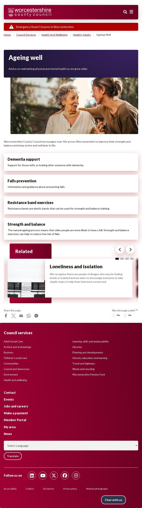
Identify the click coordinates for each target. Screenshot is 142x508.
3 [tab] (127, 259)
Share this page (12, 310)
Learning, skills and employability (90, 341)
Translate (13, 456)
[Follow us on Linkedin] (32, 475)
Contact (10, 392)
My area (10, 427)
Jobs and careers (16, 406)
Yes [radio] (118, 315)
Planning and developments (87, 352)
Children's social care (15, 358)
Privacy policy (70, 488)
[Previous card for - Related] (120, 249)
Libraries (77, 346)
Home (7, 34)
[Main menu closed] (131, 12)
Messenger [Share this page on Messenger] (36, 316)
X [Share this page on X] (13, 316)
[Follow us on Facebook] (65, 475)
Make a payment (16, 413)
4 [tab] (132, 259)
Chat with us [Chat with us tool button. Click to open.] (113, 500)
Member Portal (15, 420)
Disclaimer (48, 488)
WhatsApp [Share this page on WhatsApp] (29, 316)
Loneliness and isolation (76, 266)
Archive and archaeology (17, 346)
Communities (11, 363)
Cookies (30, 488)
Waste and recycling (83, 369)
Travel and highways (83, 363)
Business (8, 352)
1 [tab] (117, 259)
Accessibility (10, 488)
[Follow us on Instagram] (76, 475)
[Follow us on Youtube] (43, 475)
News (8, 434)
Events (9, 399)
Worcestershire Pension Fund (88, 374)
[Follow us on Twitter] (54, 475)
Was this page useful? (124, 310)
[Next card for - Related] (130, 249)
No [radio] (130, 315)
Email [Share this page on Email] (21, 316)
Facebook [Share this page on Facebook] (6, 316)
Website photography (97, 488)
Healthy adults (82, 34)
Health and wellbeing (54, 34)
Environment (11, 374)
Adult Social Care (13, 341)
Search (125, 12)
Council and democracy (17, 369)
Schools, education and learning (89, 358)
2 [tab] (122, 259)
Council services (26, 34)
